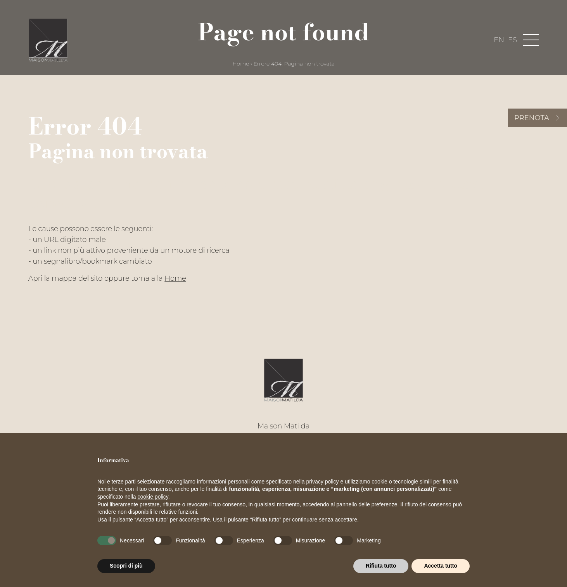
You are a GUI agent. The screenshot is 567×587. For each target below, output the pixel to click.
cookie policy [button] (153, 497)
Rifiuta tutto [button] (381, 566)
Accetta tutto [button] (440, 566)
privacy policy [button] (322, 481)
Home (240, 63)
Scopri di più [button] (126, 566)
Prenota (531, 118)
